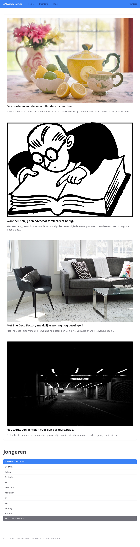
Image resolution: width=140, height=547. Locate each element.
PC (6, 482)
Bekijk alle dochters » (14, 518)
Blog (55, 4)
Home (31, 4)
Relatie (8, 472)
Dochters (43, 4)
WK (6, 503)
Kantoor (8, 513)
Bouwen (9, 466)
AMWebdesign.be (12, 3)
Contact (133, 4)
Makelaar (9, 492)
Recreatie (9, 487)
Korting (8, 508)
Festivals (9, 477)
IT (6, 498)
